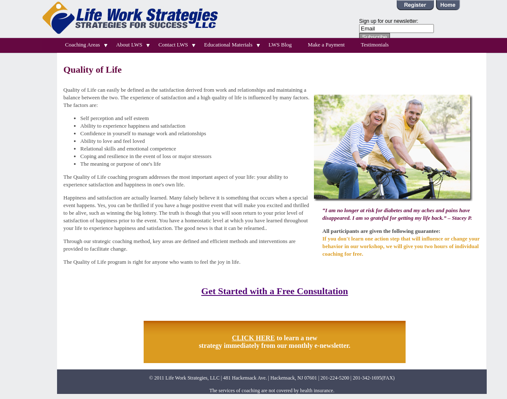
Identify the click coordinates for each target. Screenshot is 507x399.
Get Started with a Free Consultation (274, 291)
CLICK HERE (253, 338)
